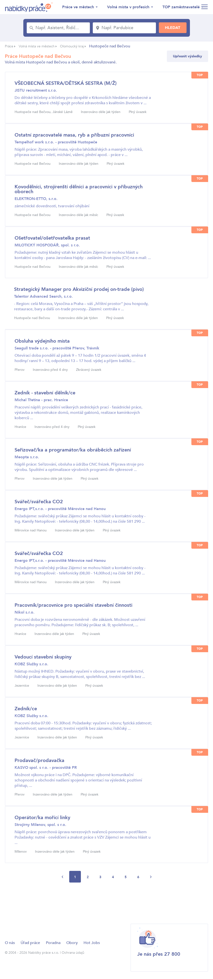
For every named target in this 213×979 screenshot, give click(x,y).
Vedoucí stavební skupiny (43, 657)
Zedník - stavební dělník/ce (45, 393)
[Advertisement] (93, 903)
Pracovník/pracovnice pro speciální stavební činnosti (73, 605)
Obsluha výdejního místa (42, 341)
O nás (10, 942)
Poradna (53, 942)
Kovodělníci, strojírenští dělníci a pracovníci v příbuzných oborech (79, 189)
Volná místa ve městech (37, 46)
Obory (72, 942)
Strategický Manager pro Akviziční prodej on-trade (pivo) (79, 289)
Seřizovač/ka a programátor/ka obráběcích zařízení (73, 450)
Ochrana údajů (73, 952)
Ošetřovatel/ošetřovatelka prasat (52, 238)
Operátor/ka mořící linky (42, 817)
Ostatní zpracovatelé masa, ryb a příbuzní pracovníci (74, 135)
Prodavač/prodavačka (39, 760)
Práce (9, 46)
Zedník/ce (26, 708)
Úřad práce (30, 942)
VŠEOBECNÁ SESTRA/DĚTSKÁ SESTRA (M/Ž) (66, 83)
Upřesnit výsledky (187, 56)
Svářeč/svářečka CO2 (39, 501)
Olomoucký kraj (72, 46)
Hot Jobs (92, 942)
